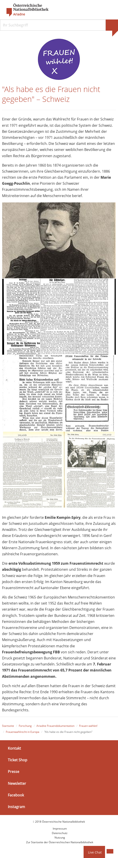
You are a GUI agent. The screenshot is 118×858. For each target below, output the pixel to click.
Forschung (25, 726)
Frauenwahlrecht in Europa (22, 732)
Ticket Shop (17, 759)
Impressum (60, 828)
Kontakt (14, 748)
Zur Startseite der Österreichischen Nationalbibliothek (59, 842)
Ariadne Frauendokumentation (55, 726)
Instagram (16, 806)
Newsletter (17, 783)
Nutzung (60, 837)
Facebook (16, 795)
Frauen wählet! (88, 726)
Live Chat (95, 852)
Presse (13, 771)
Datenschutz (59, 833)
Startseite (8, 726)
